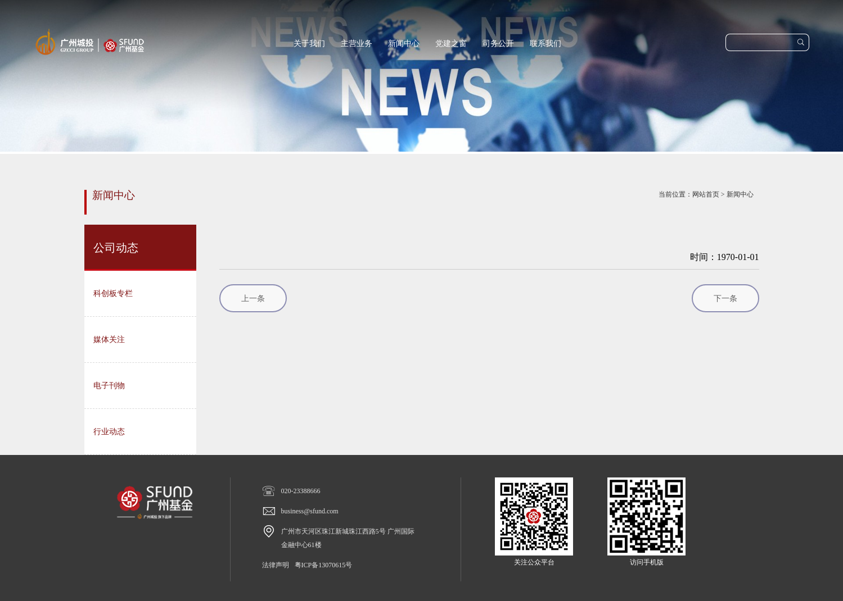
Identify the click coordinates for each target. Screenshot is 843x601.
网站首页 (705, 194)
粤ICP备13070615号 (324, 565)
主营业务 (356, 43)
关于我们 (309, 43)
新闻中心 (404, 43)
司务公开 (498, 43)
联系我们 (545, 43)
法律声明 (275, 565)
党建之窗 (451, 43)
